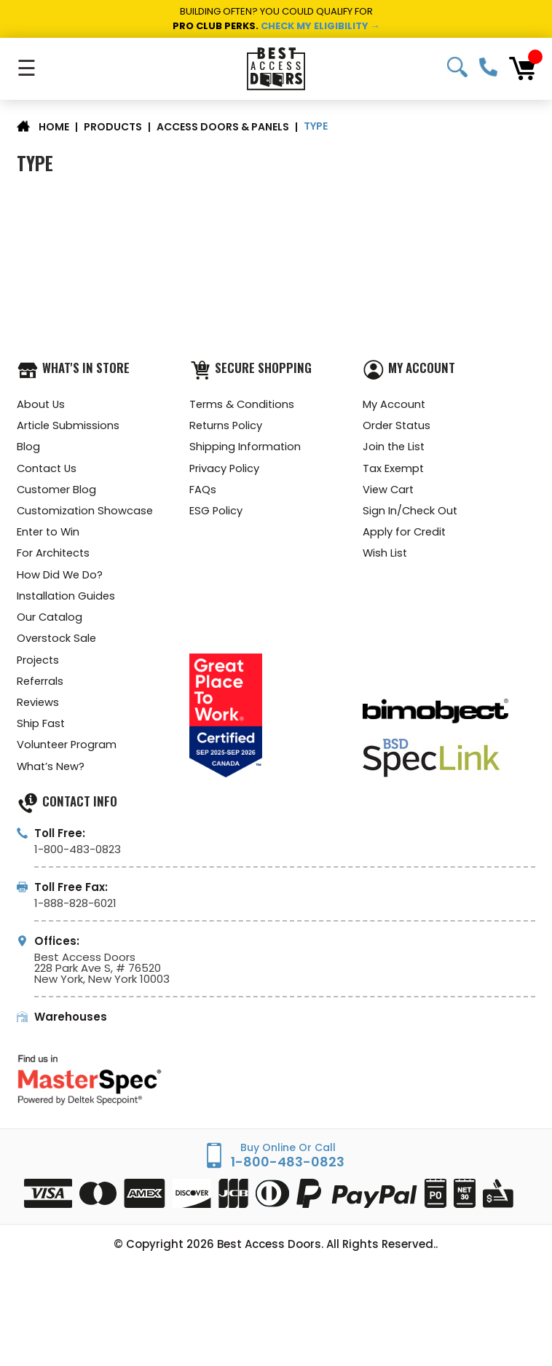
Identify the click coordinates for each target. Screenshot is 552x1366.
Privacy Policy (225, 470)
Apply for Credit (405, 535)
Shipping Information (245, 448)
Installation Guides (67, 601)
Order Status (398, 426)
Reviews (38, 710)
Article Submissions (69, 426)
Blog (28, 448)
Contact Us (48, 470)
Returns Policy (226, 426)
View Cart (389, 492)
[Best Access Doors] (276, 69)
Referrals (41, 688)
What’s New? (52, 776)
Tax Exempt (394, 470)
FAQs (202, 492)
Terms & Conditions (242, 404)
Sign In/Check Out (411, 514)
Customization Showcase (87, 514)
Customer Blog (57, 492)
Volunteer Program (68, 754)
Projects (39, 667)
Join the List (395, 448)
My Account (394, 404)
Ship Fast (41, 732)
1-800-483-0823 (488, 67)
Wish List (386, 557)
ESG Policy (216, 514)
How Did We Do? (60, 579)
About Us (41, 404)
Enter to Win (49, 535)
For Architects (54, 557)
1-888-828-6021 (75, 913)
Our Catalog (50, 623)
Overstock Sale (57, 645)
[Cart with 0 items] (522, 68)
